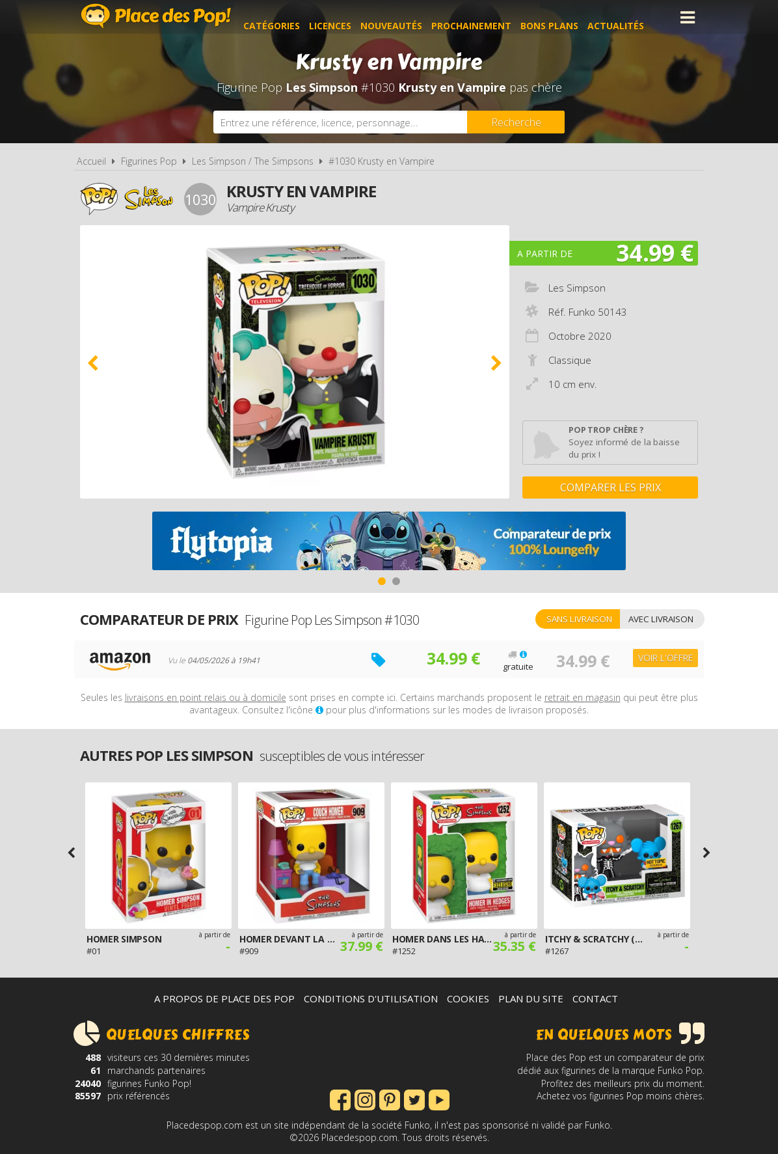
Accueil (91, 161)
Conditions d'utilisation (371, 998)
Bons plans (566, 17)
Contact (595, 998)
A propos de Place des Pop (224, 998)
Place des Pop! (156, 16)
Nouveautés (408, 17)
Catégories (288, 17)
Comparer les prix (610, 487)
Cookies (468, 998)
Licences (347, 17)
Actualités (632, 17)
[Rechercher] (516, 122)
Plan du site (530, 998)
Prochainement (488, 17)
